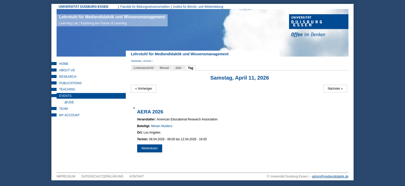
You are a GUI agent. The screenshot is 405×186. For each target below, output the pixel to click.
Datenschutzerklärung (102, 176)
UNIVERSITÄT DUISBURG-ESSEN (83, 7)
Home (63, 64)
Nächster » (335, 88)
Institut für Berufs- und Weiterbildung (198, 7)
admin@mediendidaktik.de (330, 176)
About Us (67, 70)
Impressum (66, 176)
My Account (69, 115)
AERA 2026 (150, 111)
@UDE (69, 102)
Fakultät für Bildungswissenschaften (144, 7)
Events (147, 60)
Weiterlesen (152, 148)
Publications (70, 83)
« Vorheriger (143, 88)
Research (67, 77)
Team (63, 109)
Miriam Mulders (161, 126)
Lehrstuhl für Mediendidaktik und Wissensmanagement (112, 20)
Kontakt (137, 176)
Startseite (136, 60)
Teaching (67, 89)
